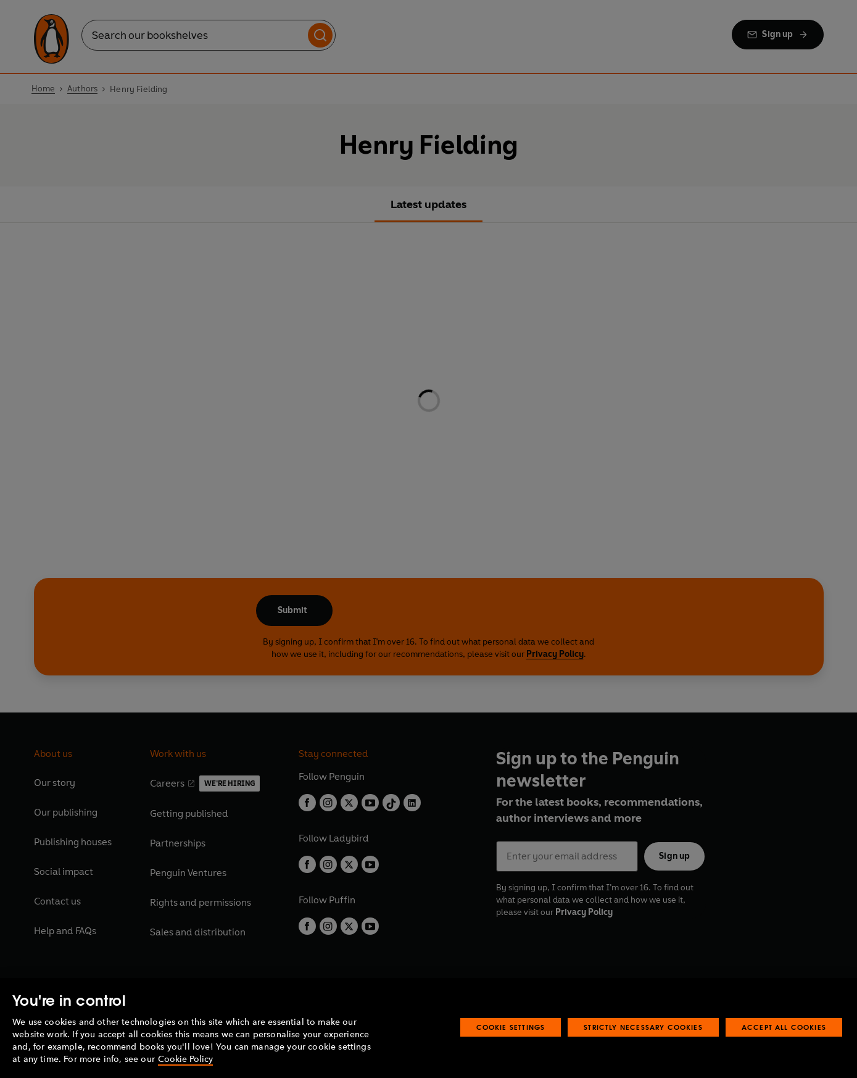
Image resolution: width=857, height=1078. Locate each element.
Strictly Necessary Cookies (643, 1027)
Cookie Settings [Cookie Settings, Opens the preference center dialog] (510, 1027)
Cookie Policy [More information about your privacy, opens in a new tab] (185, 1059)
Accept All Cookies (784, 1027)
